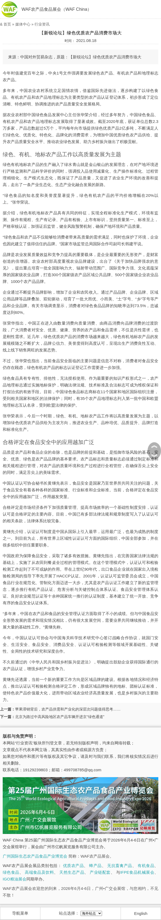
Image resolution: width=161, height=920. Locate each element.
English (140, 913)
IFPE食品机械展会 (137, 872)
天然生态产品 (71, 872)
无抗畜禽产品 (119, 865)
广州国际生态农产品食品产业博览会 (35, 856)
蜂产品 (95, 865)
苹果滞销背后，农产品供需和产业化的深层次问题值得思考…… (68, 709)
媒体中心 (22, 24)
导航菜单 (20, 913)
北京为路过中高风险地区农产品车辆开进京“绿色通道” (59, 717)
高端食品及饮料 (39, 872)
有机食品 (146, 865)
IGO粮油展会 (14, 879)
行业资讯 (42, 24)
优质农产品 (73, 865)
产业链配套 (100, 872)
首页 (7, 24)
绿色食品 (11, 872)
